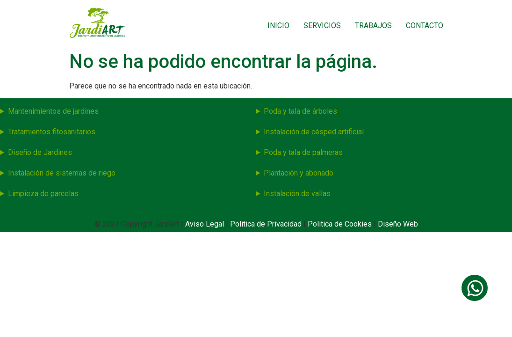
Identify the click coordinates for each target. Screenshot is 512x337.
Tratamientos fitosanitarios (51, 131)
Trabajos (373, 25)
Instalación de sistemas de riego (61, 172)
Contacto (424, 25)
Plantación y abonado (298, 172)
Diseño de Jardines (40, 152)
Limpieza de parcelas (43, 193)
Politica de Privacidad (266, 224)
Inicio (278, 25)
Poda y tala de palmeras (303, 152)
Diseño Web (398, 224)
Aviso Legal (205, 224)
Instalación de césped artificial (314, 131)
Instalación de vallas (297, 193)
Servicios (322, 25)
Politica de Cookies (340, 224)
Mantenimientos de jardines (53, 111)
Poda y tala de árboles (300, 111)
